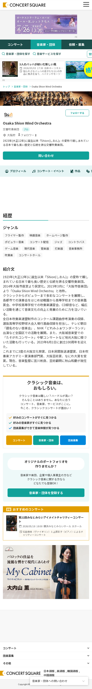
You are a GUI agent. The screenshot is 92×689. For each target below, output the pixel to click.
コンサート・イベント (48, 171)
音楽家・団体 (46, 44)
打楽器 (59, 248)
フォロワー (27, 135)
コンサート (15, 44)
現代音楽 (29, 248)
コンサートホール (29, 255)
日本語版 (49, 671)
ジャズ (58, 242)
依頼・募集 (76, 44)
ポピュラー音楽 (14, 242)
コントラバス (76, 242)
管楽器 (45, 248)
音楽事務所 (75, 248)
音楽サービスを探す (47, 54)
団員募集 (73, 440)
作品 (75, 171)
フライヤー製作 (14, 235)
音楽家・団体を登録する (46, 492)
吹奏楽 (9, 255)
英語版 (61, 671)
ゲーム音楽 (11, 248)
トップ (6, 86)
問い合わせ (46, 155)
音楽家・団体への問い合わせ (49, 681)
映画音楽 (35, 235)
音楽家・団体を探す (16, 54)
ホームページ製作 (57, 235)
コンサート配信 (39, 242)
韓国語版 (72, 671)
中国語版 (49, 675)
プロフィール (15, 171)
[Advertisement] (46, 196)
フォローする (77, 112)
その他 (7, 663)
